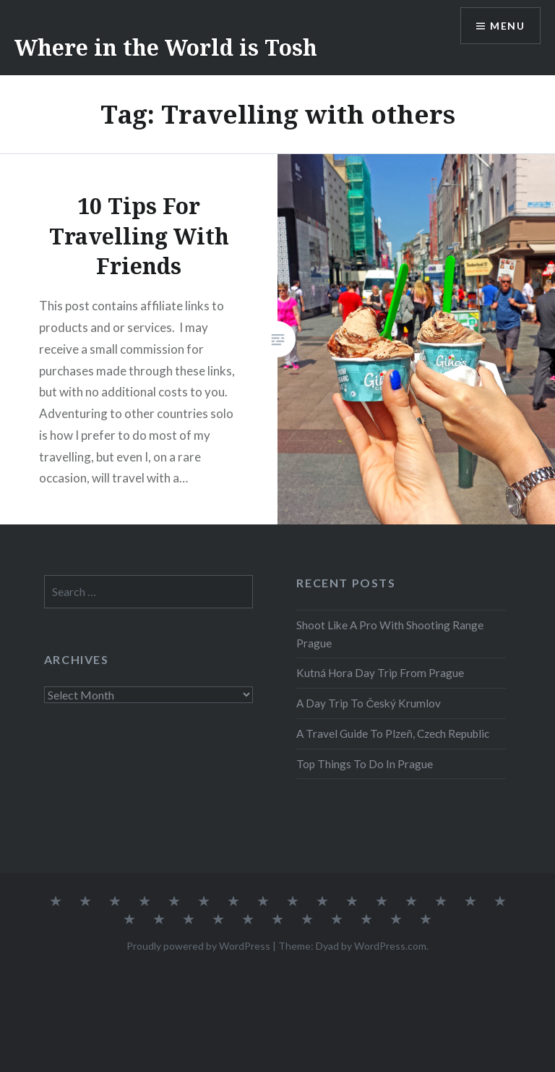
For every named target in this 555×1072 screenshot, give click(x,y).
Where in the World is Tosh (165, 47)
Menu (507, 26)
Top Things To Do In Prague (364, 763)
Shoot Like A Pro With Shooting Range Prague (389, 634)
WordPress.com (390, 946)
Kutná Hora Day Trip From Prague (380, 672)
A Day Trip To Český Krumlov (368, 703)
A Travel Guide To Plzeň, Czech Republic (392, 733)
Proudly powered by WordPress (198, 946)
